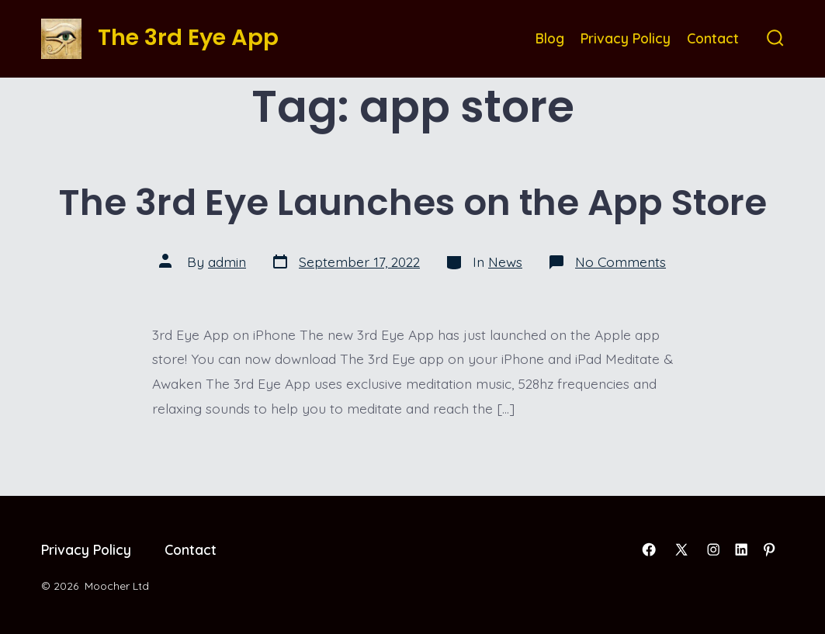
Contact (713, 38)
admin (227, 261)
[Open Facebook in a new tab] (649, 549)
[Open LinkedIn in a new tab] (741, 549)
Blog (550, 38)
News (505, 261)
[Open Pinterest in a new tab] (769, 549)
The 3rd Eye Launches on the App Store (413, 202)
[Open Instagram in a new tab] (713, 549)
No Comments (620, 261)
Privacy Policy (626, 38)
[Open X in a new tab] (681, 549)
